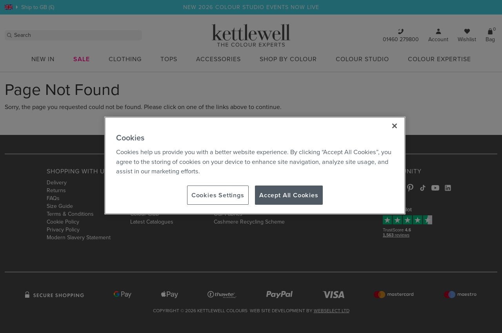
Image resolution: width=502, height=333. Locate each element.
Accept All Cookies (288, 195)
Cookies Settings (217, 195)
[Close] (394, 126)
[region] (255, 165)
